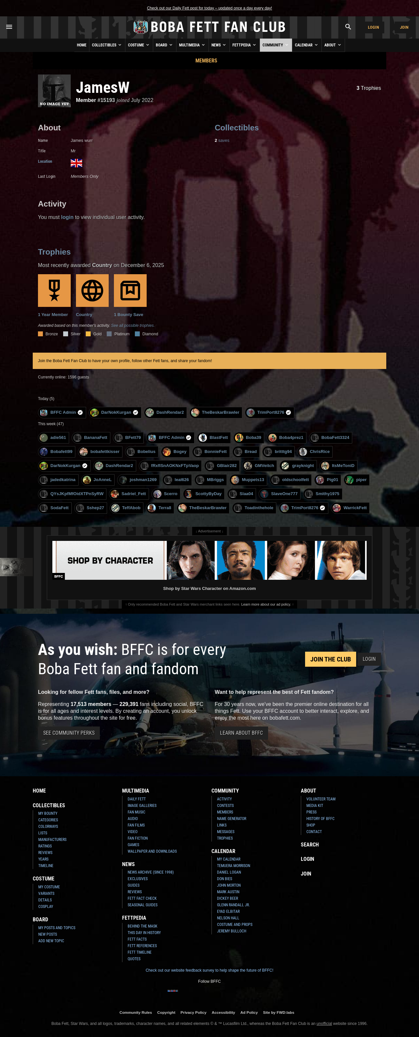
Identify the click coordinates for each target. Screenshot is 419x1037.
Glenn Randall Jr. (233, 905)
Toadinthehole (253, 508)
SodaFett (54, 508)
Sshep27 (90, 508)
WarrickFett (350, 508)
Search (310, 845)
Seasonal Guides (142, 905)
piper (356, 480)
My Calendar (228, 859)
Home (81, 45)
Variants (46, 893)
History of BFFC (320, 818)
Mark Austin (228, 892)
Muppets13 (247, 480)
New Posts (47, 934)
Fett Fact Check (142, 898)
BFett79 (128, 438)
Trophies (368, 88)
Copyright (166, 1012)
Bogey (175, 452)
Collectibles (107, 44)
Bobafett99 (56, 452)
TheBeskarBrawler (215, 413)
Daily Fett (137, 799)
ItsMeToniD (338, 466)
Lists (42, 833)
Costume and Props (234, 924)
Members (206, 61)
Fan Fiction (138, 838)
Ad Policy (249, 1012)
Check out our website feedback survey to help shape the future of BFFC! (209, 970)
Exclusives (138, 879)
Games (133, 845)
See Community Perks (69, 733)
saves (222, 140)
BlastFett (213, 438)
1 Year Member (54, 295)
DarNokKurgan (114, 413)
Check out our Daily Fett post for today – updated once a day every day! (209, 8)
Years (43, 859)
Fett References (142, 946)
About (333, 44)
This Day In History (144, 932)
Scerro (165, 494)
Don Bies (224, 879)
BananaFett (90, 438)
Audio (133, 818)
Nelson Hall (228, 918)
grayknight (297, 466)
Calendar (307, 44)
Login (373, 27)
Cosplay (45, 906)
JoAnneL (97, 480)
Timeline (45, 865)
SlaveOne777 (279, 494)
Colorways (48, 826)
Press (311, 812)
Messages (225, 831)
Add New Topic (51, 941)
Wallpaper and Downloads (152, 851)
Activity (224, 799)
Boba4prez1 (285, 438)
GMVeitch (259, 466)
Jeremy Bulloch (231, 931)
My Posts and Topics (56, 928)
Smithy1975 (322, 494)
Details (45, 900)
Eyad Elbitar (228, 911)
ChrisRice (314, 452)
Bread (245, 452)
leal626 (176, 480)
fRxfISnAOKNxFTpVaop (169, 466)
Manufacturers (52, 839)
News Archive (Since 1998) (151, 872)
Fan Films (136, 825)
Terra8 (159, 508)
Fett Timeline (140, 952)
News (219, 44)
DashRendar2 (165, 413)
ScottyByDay (203, 494)
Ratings (45, 846)
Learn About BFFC (241, 733)
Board (164, 44)
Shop (310, 825)
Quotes (134, 959)
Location (45, 161)
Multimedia (192, 44)
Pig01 (327, 480)
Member (86, 100)
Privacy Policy (194, 1012)
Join (404, 27)
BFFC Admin (61, 413)
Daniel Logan (229, 872)
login (67, 217)
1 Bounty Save (130, 295)
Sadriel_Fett (128, 494)
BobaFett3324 (330, 438)
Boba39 (248, 438)
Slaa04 (241, 494)
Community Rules (135, 1012)
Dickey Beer (227, 898)
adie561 (53, 438)
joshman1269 (137, 480)
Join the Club (330, 659)
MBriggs (210, 480)
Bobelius (141, 452)
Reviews (45, 852)
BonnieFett (210, 452)
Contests (225, 805)
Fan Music (136, 812)
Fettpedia (244, 44)
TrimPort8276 (268, 413)
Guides (133, 885)
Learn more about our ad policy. (266, 604)
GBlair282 (221, 466)
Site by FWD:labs (278, 1012)
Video (132, 831)
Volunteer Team (321, 799)
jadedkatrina (58, 480)
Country (92, 295)
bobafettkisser (99, 452)
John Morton (229, 885)
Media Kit (314, 805)
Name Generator (231, 818)
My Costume (49, 887)
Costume (139, 44)
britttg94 (278, 452)
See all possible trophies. (133, 325)
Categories (48, 820)
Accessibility (223, 1012)
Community (276, 44)
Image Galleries (142, 805)
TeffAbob (125, 508)
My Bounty (47, 813)
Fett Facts (137, 939)
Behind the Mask (142, 926)
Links (222, 825)
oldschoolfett (290, 480)
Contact (314, 831)
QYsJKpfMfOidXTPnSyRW (71, 494)
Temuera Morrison (233, 865)
